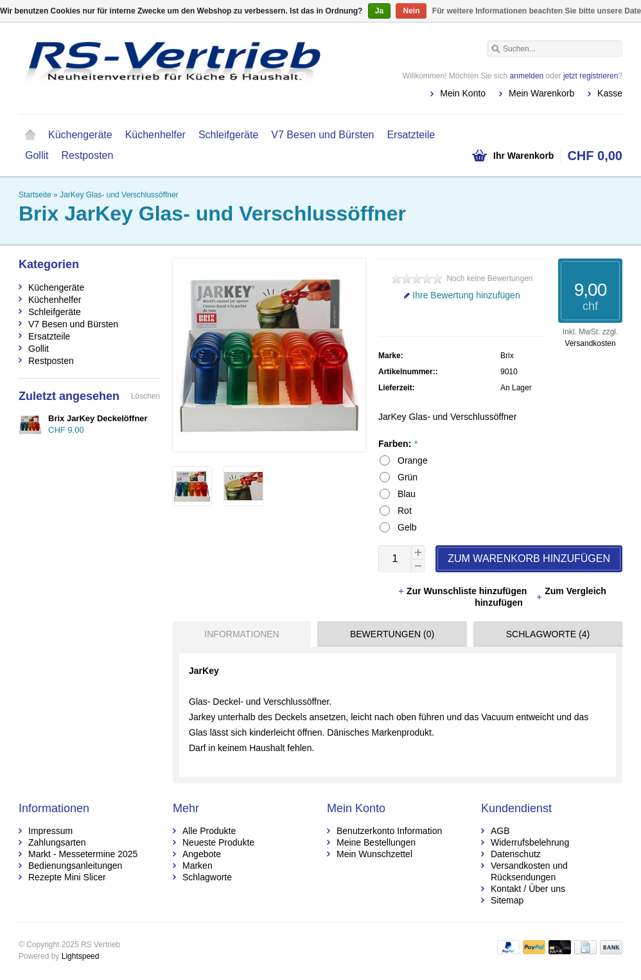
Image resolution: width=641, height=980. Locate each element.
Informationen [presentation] (241, 634)
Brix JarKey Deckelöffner (98, 418)
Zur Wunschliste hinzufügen (463, 591)
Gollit (36, 155)
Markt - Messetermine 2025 (82, 854)
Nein (411, 10)
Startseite (30, 135)
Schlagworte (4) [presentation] (548, 634)
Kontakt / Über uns (528, 889)
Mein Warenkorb (541, 93)
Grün (407, 477)
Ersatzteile (411, 134)
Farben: (397, 444)
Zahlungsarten (57, 842)
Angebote (201, 854)
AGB (500, 831)
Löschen (145, 396)
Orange (413, 460)
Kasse (609, 93)
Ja (379, 10)
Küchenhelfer (155, 134)
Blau (407, 494)
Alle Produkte (209, 831)
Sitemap (507, 900)
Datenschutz (516, 854)
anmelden (527, 75)
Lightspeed (81, 956)
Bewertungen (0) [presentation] (392, 634)
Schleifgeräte (228, 134)
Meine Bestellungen (376, 842)
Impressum (50, 831)
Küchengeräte (80, 134)
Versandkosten (590, 343)
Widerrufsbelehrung (530, 842)
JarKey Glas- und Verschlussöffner (119, 194)
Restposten (87, 155)
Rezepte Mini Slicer (67, 877)
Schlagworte (207, 877)
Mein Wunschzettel (374, 854)
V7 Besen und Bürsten (322, 134)
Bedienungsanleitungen (75, 865)
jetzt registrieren (590, 75)
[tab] (238, 634)
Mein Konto (463, 93)
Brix (507, 355)
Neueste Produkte (218, 842)
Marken (197, 865)
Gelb (407, 527)
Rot (405, 510)
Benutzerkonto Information (389, 831)
